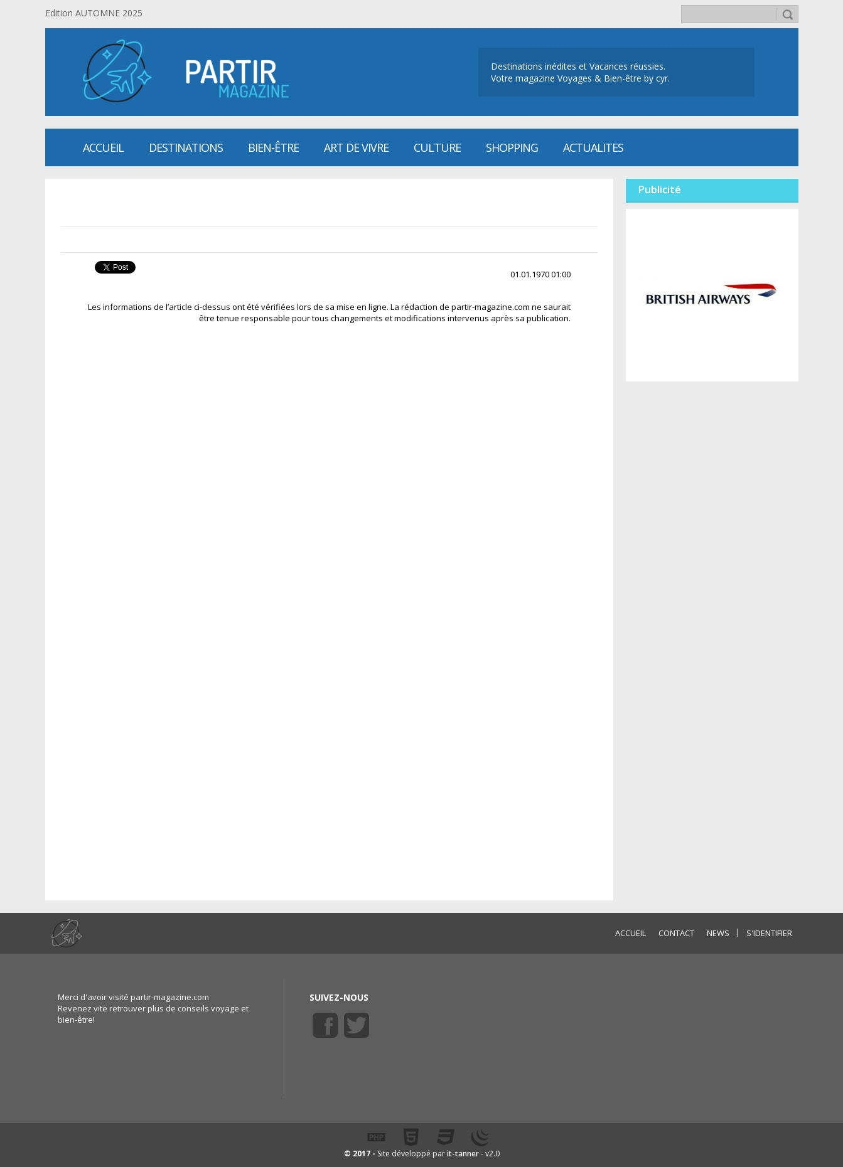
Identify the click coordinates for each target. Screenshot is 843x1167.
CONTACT (676, 933)
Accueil (103, 147)
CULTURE (437, 147)
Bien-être (273, 147)
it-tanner (463, 1153)
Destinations (186, 147)
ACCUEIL (630, 933)
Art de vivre (356, 147)
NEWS (718, 933)
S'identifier (769, 933)
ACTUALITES (593, 147)
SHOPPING (512, 147)
